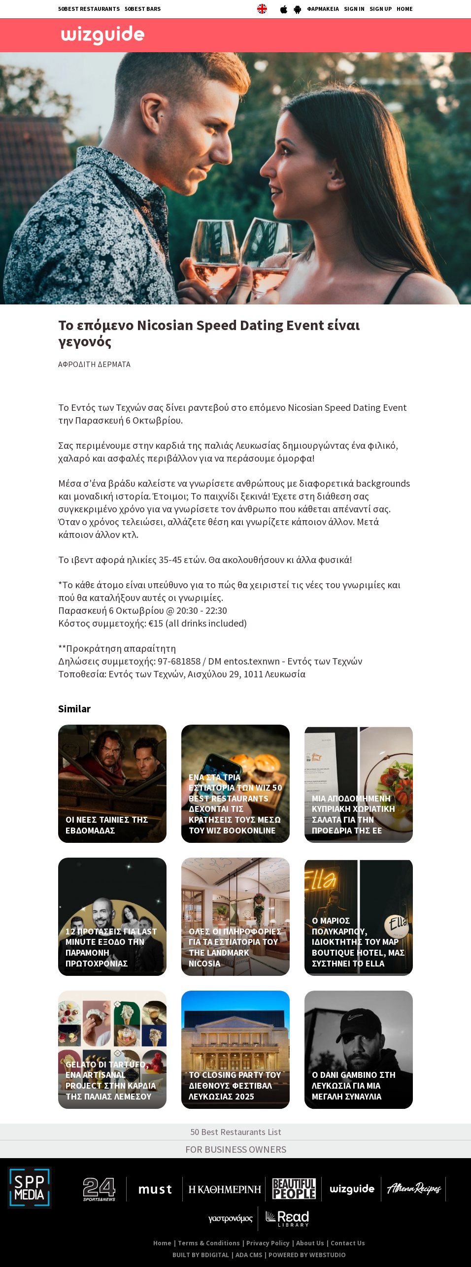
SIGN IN (354, 8)
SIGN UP (381, 8)
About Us (310, 1243)
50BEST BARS (143, 8)
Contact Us (348, 1243)
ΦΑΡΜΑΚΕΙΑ (323, 8)
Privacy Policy (268, 1243)
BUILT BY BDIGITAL (200, 1255)
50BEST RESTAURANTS (89, 8)
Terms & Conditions (209, 1243)
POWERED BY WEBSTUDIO (307, 1255)
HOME (405, 8)
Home (162, 1243)
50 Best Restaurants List (235, 1131)
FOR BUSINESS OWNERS (235, 1149)
